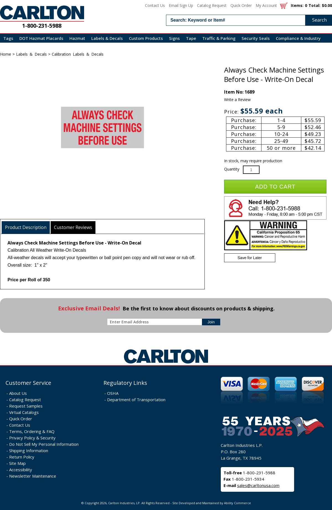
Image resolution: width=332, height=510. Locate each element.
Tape (191, 38)
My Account (266, 5)
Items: (297, 5)
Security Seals (256, 38)
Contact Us (155, 5)
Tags (8, 38)
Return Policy (21, 457)
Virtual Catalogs (24, 412)
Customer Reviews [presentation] (73, 227)
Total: (314, 5)
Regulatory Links (125, 383)
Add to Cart (275, 187)
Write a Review (237, 99)
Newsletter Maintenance (32, 476)
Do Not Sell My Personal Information (44, 444)
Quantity (231, 169)
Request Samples (26, 406)
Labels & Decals (107, 38)
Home (5, 54)
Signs (174, 38)
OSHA (112, 393)
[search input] (249, 20)
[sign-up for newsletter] (211, 322)
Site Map (17, 463)
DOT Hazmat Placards (41, 38)
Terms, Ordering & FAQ (32, 431)
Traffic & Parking (218, 38)
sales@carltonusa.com (258, 485)
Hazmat (77, 38)
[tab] (26, 227)
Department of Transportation (136, 399)
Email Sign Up (181, 5)
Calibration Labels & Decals (77, 54)
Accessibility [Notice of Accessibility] (20, 469)
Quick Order (241, 5)
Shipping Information (28, 450)
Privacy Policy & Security (32, 438)
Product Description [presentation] (25, 227)
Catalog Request (212, 5)
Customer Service (28, 383)
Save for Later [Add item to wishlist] (250, 258)
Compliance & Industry (298, 38)
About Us (18, 393)
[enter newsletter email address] (155, 322)
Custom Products (146, 38)
